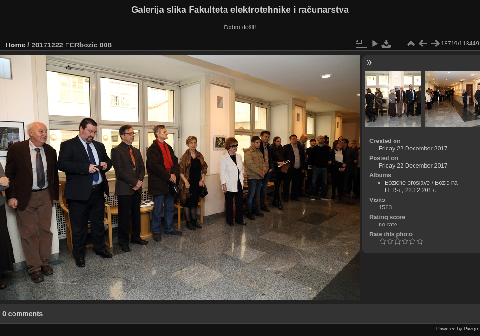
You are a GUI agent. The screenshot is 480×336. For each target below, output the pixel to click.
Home (16, 45)
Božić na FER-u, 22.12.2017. (421, 186)
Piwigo (471, 328)
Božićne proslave (407, 182)
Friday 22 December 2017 (413, 148)
